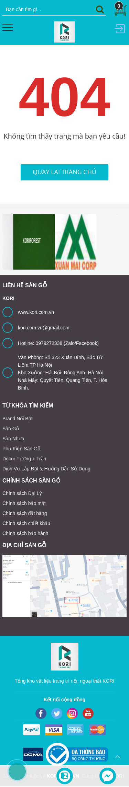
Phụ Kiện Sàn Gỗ (21, 448)
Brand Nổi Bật (17, 418)
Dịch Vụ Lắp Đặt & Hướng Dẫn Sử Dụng (46, 468)
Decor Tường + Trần (24, 458)
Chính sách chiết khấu (26, 523)
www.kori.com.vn (36, 312)
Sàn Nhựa (13, 438)
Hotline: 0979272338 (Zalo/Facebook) (58, 343)
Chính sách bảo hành (25, 533)
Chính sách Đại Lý (22, 493)
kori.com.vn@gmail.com (43, 327)
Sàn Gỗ (10, 428)
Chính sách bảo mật (24, 503)
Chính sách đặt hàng (24, 513)
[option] (23, 242)
